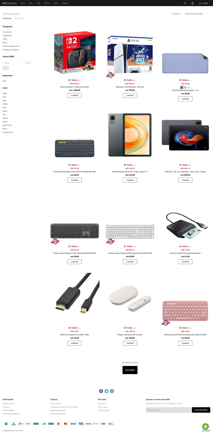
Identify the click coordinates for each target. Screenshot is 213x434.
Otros (56, 3)
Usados (65, 3)
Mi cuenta (101, 403)
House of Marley (8, 410)
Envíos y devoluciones (58, 413)
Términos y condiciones (11, 413)
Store (23, 3)
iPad (38, 3)
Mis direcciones (104, 410)
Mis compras (103, 407)
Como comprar (55, 403)
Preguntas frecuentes (58, 410)
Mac (31, 3)
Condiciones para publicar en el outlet (64, 407)
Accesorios (18, 18)
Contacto (6, 407)
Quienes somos (8, 403)
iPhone (46, 3)
